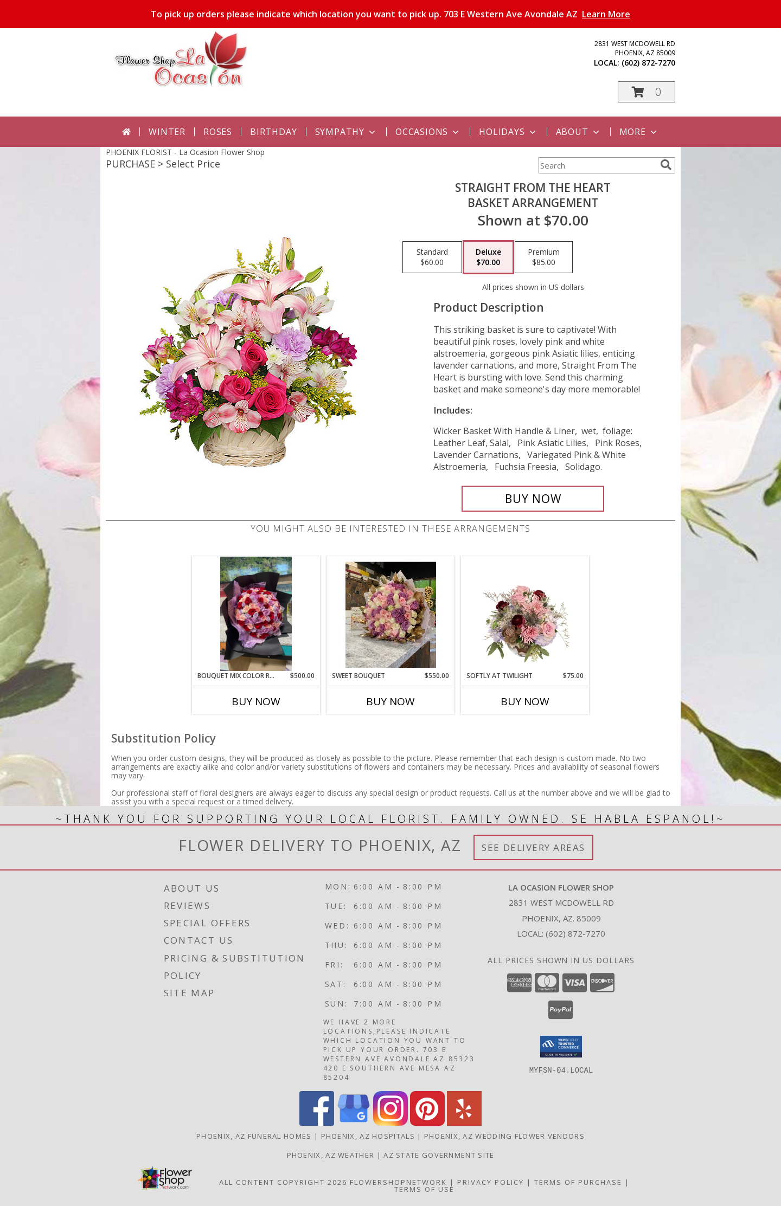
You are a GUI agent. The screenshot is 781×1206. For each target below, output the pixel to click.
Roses (217, 132)
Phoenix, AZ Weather (331, 1155)
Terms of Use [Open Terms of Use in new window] (424, 1189)
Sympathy (346, 132)
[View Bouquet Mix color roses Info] (256, 614)
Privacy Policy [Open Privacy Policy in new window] (490, 1182)
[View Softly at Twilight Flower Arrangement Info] (525, 613)
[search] (666, 165)
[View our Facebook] (316, 1123)
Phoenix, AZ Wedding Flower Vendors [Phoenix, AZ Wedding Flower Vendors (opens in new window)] (504, 1136)
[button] (646, 91)
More (639, 132)
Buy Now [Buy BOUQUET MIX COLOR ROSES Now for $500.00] (256, 701)
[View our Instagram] (390, 1123)
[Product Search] (597, 165)
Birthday (273, 132)
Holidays (508, 132)
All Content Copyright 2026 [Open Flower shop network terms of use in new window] (283, 1182)
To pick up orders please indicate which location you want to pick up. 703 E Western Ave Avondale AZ (390, 14)
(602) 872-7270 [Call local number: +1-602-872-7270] (648, 62)
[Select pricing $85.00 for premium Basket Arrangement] (543, 257)
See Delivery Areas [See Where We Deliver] (533, 847)
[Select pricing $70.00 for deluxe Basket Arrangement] (488, 257)
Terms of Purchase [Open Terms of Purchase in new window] (578, 1182)
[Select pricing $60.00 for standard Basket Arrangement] (432, 257)
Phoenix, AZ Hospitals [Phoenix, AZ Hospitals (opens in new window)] (368, 1136)
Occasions (428, 132)
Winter (167, 132)
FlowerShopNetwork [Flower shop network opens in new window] (398, 1182)
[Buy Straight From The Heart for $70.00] (533, 499)
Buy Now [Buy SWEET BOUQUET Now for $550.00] (390, 701)
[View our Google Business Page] (353, 1123)
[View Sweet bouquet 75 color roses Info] (390, 613)
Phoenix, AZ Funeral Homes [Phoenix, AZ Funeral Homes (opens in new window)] (254, 1136)
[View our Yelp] (464, 1123)
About (578, 132)
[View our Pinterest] (427, 1123)
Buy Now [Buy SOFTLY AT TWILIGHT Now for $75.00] (525, 701)
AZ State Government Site (438, 1155)
